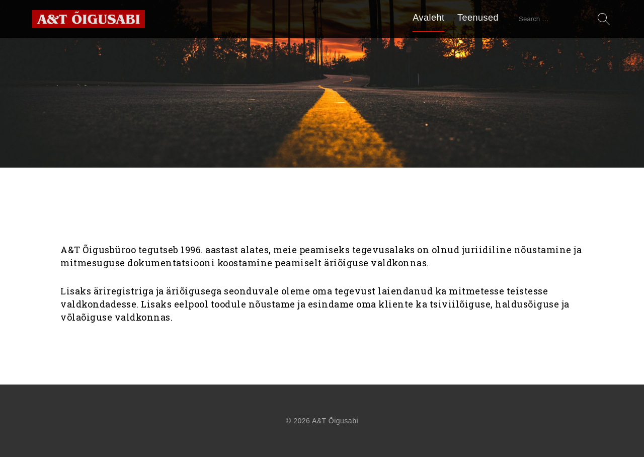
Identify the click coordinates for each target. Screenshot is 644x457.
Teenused (478, 18)
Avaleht (428, 18)
